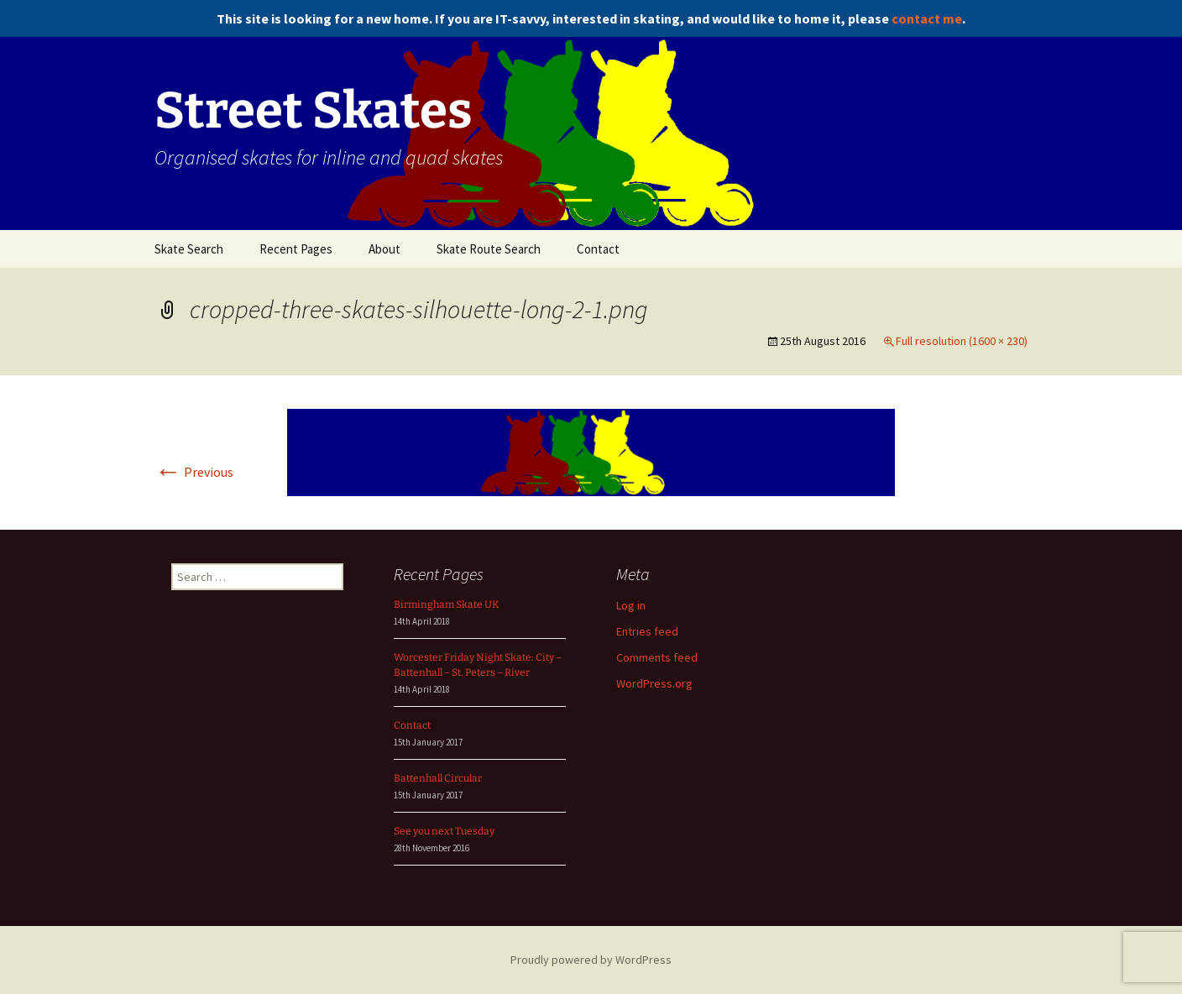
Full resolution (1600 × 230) (962, 340)
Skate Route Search (489, 249)
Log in (631, 605)
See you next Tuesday (444, 831)
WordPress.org (654, 683)
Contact (598, 249)
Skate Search (188, 249)
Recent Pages (295, 249)
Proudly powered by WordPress (591, 959)
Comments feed (657, 657)
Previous (193, 471)
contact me (927, 18)
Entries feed (647, 631)
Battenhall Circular (438, 778)
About (384, 249)
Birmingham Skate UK (446, 604)
